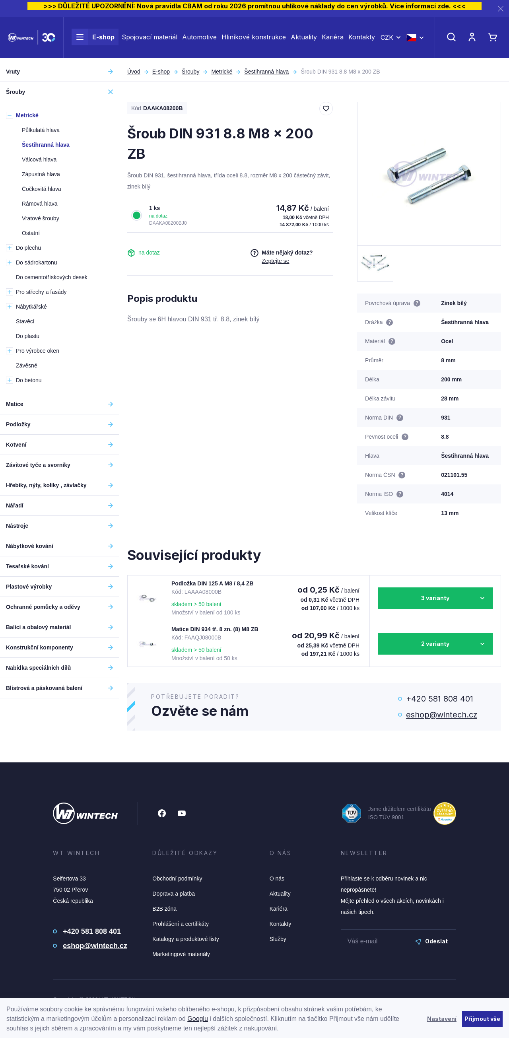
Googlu (197, 1018)
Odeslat (432, 941)
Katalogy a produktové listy (185, 939)
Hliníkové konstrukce (253, 39)
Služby (278, 939)
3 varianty (435, 598)
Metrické (221, 71)
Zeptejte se (275, 261)
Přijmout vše (482, 1018)
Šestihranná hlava (266, 71)
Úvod (133, 71)
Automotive (199, 39)
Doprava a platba (173, 893)
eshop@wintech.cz (441, 714)
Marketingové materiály (181, 954)
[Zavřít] (500, 8)
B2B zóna (164, 909)
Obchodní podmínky (177, 878)
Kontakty (361, 39)
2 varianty (435, 643)
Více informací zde (419, 6)
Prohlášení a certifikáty (180, 924)
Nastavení (442, 1018)
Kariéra (333, 39)
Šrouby (190, 71)
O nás (277, 878)
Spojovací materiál (149, 39)
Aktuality (304, 39)
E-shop (93, 39)
